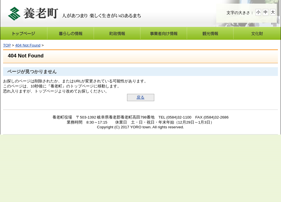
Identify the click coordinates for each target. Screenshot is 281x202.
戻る (140, 97)
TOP (7, 45)
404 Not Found (27, 45)
